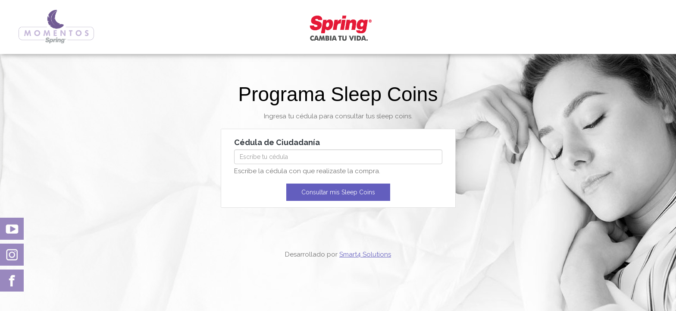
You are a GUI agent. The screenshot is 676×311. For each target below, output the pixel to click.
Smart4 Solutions (365, 254)
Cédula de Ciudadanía (277, 142)
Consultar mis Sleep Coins (338, 192)
